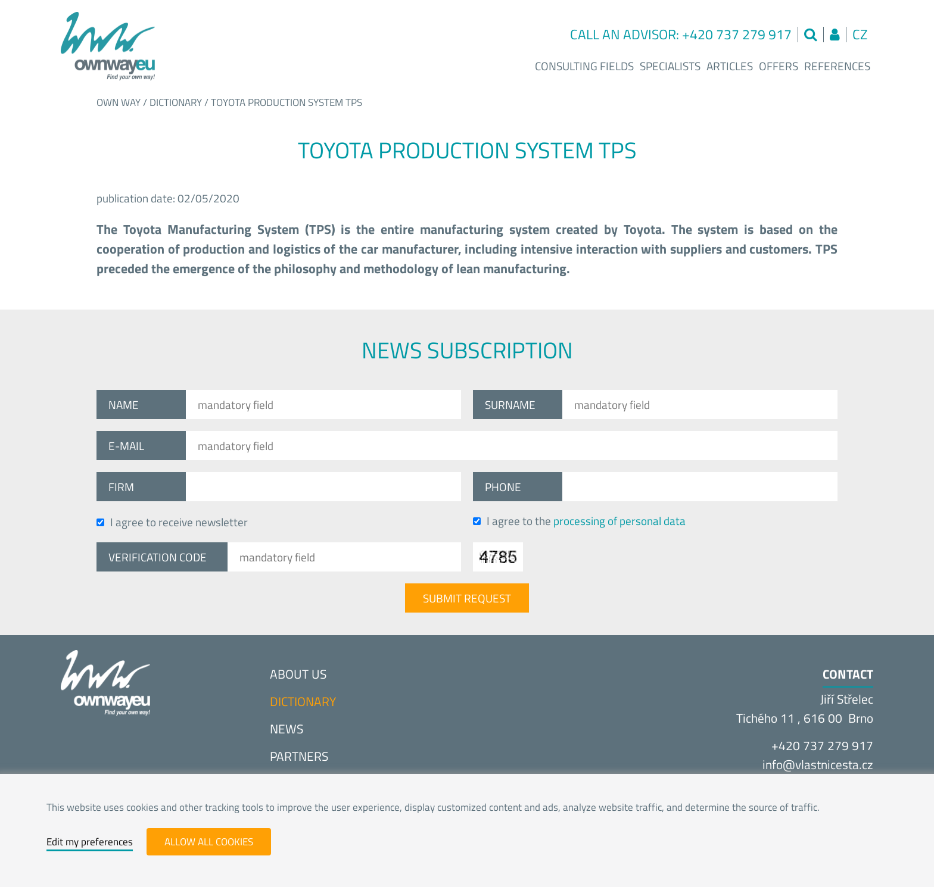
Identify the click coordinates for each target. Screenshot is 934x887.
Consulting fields (584, 65)
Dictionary (176, 102)
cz (859, 34)
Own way (118, 102)
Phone (503, 486)
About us (298, 673)
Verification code (157, 557)
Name (123, 404)
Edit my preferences (89, 841)
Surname (510, 404)
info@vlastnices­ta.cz (817, 764)
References (837, 65)
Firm (121, 486)
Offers (778, 65)
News (286, 728)
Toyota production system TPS (286, 102)
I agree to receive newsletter (172, 521)
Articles (729, 65)
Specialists (670, 65)
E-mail (126, 445)
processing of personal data (619, 520)
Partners (299, 756)
